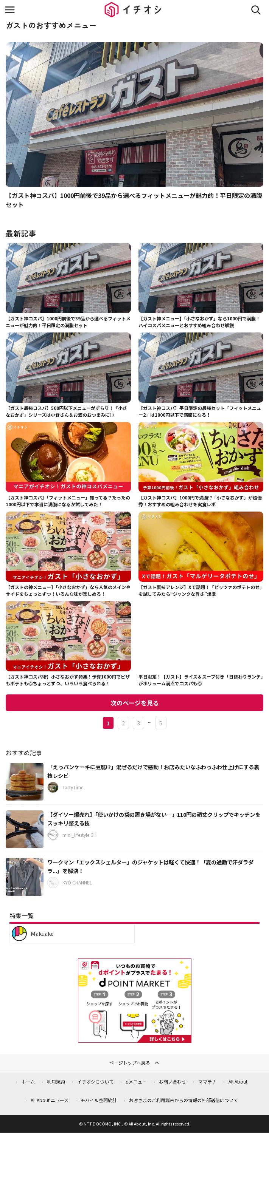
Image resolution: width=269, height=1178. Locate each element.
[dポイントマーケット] (134, 1038)
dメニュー (136, 1081)
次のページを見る (134, 702)
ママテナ (207, 1081)
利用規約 (56, 1081)
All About (238, 1081)
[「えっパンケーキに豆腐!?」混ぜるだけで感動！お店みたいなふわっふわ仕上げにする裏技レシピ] (25, 782)
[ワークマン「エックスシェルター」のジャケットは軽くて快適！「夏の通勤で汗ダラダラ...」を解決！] (25, 877)
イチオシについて (95, 1081)
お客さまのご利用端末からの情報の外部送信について (183, 1100)
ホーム (28, 1081)
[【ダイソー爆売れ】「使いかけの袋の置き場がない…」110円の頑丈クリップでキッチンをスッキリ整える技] (25, 829)
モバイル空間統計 (99, 1100)
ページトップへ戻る (134, 1062)
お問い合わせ (172, 1081)
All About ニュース (49, 1100)
